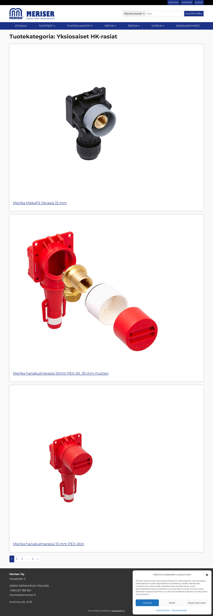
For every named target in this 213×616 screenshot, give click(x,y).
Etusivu (21, 25)
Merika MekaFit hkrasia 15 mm (40, 203)
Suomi (199, 2)
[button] (207, 574)
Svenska (187, 2)
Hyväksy (147, 602)
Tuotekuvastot (79, 25)
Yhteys (156, 25)
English (174, 2)
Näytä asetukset (197, 602)
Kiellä (172, 602)
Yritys (109, 25)
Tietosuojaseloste (179, 610)
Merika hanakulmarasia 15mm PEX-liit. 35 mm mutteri (61, 373)
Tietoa (132, 25)
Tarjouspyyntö (188, 25)
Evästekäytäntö (163, 610)
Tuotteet (46, 25)
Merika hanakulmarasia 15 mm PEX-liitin (48, 544)
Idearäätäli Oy (118, 611)
